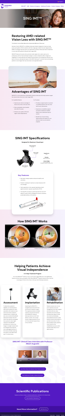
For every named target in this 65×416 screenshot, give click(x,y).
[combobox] (60, 1)
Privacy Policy (52, 415)
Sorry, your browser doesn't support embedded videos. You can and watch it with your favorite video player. (32, 355)
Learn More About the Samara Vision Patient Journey (32, 369)
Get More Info (44, 409)
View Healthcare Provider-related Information (32, 375)
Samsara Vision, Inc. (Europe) (9, 415)
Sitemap (62, 415)
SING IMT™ (23, 6)
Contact (53, 6)
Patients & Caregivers (35, 6)
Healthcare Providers (45, 6)
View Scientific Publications (32, 398)
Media (62, 6)
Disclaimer (58, 415)
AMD (28, 6)
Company (57, 6)
